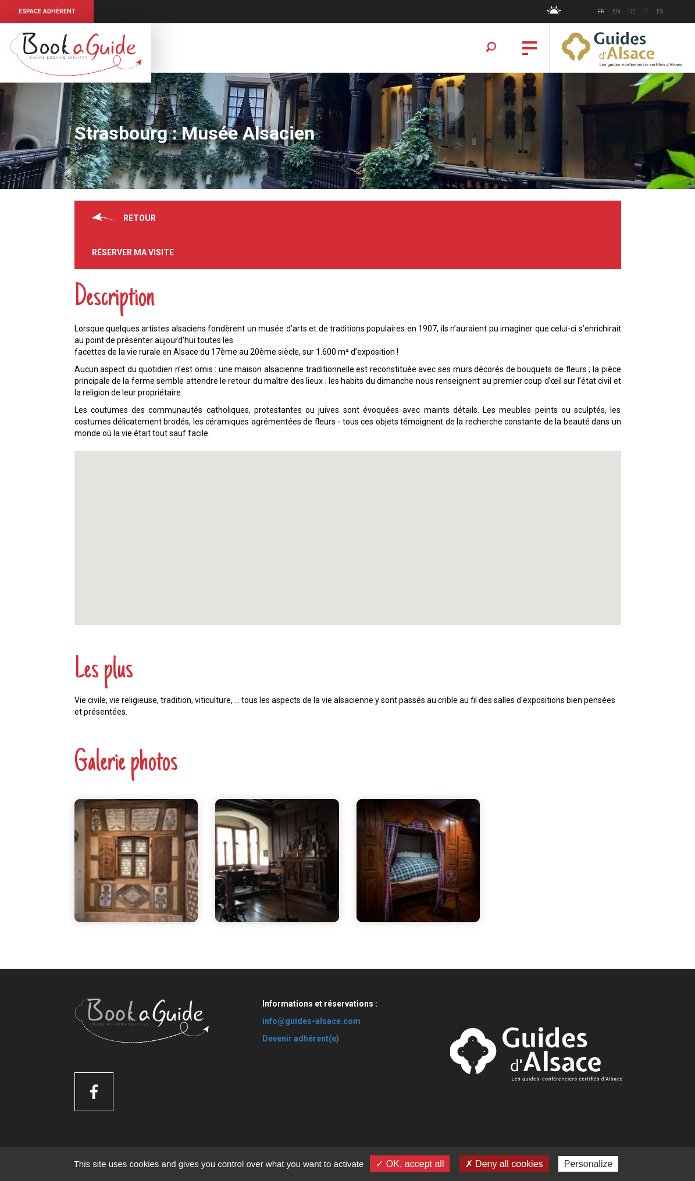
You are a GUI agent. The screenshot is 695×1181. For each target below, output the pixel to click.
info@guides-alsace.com (311, 1021)
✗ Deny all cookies (504, 1164)
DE (632, 11)
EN (616, 11)
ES (660, 11)
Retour (139, 218)
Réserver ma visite (133, 252)
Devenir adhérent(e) (300, 1038)
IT (646, 11)
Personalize (588, 1164)
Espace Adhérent (47, 11)
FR (601, 11)
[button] (347, 527)
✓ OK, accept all (410, 1164)
